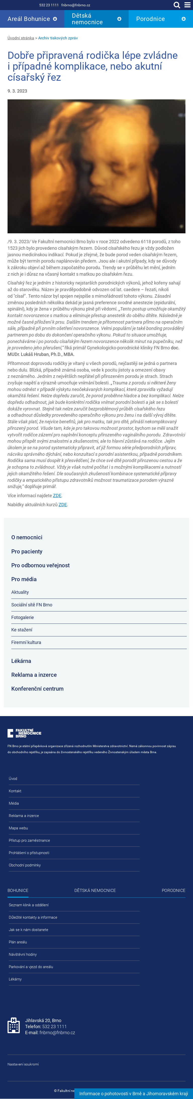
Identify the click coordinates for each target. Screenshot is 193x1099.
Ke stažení (21, 629)
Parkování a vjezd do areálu (31, 967)
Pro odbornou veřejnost (40, 565)
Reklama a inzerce (34, 675)
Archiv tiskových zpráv (58, 38)
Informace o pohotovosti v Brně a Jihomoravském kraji (133, 1093)
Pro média (24, 579)
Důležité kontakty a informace (33, 917)
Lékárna (21, 661)
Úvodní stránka (21, 38)
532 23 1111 (49, 5)
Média (14, 803)
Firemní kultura (26, 642)
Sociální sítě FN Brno (31, 604)
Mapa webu (18, 828)
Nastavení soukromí (23, 1064)
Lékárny (15, 979)
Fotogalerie (22, 617)
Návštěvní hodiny (23, 954)
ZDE (57, 495)
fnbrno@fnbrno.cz (75, 5)
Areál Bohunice (29, 18)
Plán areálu (18, 942)
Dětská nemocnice (87, 19)
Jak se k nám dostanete (28, 929)
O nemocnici (26, 537)
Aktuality (20, 592)
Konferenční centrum (37, 689)
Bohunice (18, 890)
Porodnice (150, 18)
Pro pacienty (26, 551)
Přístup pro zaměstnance (29, 840)
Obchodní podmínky (25, 865)
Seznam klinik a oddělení (29, 905)
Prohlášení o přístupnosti (29, 853)
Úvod (13, 778)
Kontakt (15, 791)
